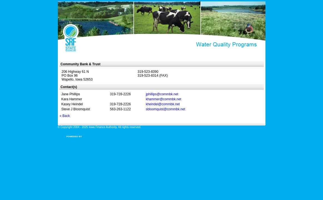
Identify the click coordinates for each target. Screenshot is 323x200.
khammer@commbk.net (163, 99)
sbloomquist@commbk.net (165, 109)
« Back (65, 116)
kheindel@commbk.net (163, 104)
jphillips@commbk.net (162, 94)
